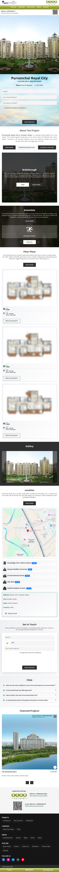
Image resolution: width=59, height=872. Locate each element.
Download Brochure (27, 147)
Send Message (29, 122)
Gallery (39, 7)
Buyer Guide (7, 846)
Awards (18, 838)
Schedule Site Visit (47, 147)
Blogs (25, 838)
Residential (29, 821)
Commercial (6, 821)
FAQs (18, 829)
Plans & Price (31, 7)
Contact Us (25, 846)
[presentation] (18, 116)
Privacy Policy (46, 846)
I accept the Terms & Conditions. (15, 108)
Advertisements (8, 838)
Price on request (11, 321)
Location (45, 7)
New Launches (18, 821)
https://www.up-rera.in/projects (9, 13)
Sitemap (5, 850)
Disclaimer (35, 846)
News (39, 838)
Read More (9, 147)
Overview (14, 7)
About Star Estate (8, 829)
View (22, 185)
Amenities (21, 7)
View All (30, 242)
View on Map (11, 613)
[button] (21, 242)
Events (33, 838)
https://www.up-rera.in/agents (38, 795)
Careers (16, 846)
